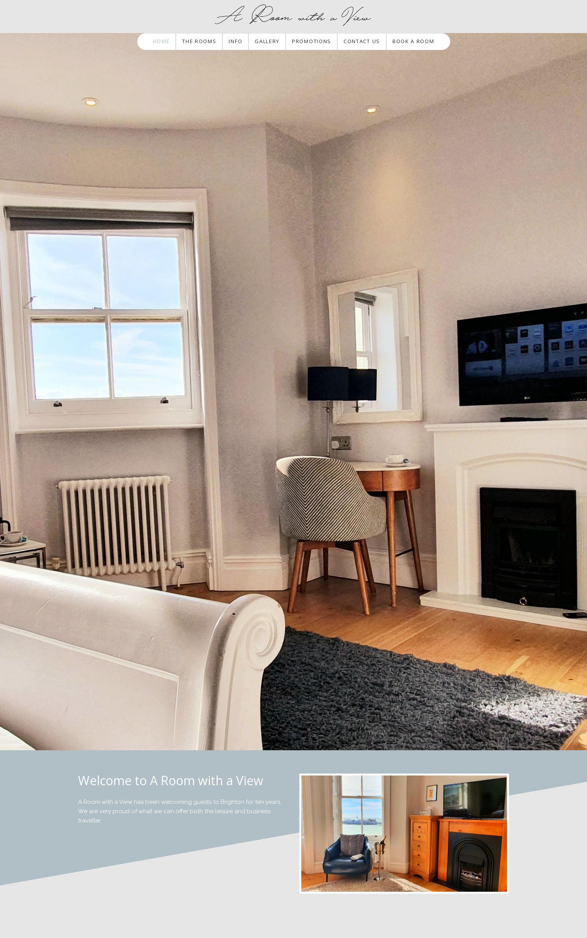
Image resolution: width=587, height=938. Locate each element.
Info (235, 41)
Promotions (311, 41)
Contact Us (362, 41)
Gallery (267, 41)
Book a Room (413, 41)
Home (161, 41)
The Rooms (199, 41)
